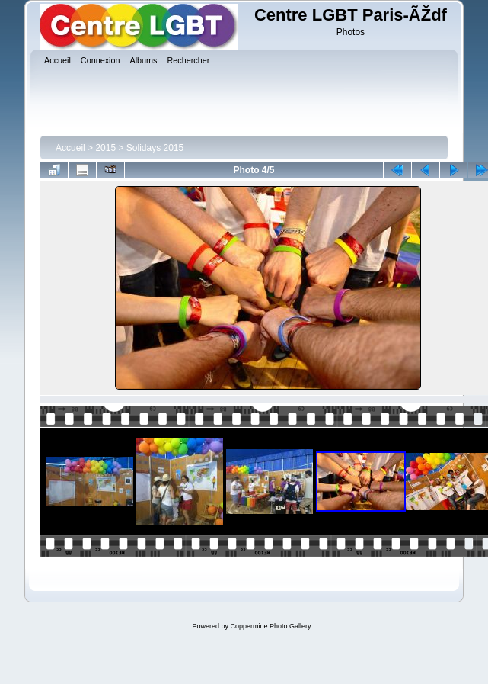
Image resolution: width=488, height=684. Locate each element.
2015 (105, 148)
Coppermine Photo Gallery (270, 626)
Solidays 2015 (154, 148)
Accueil (70, 148)
